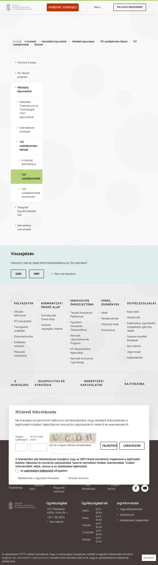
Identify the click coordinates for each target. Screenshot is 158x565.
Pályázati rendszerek (129, 7)
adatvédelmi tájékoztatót (39, 470)
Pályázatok (24, 303)
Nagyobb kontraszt (59, 489)
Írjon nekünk (134, 346)
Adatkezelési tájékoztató (134, 520)
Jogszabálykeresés (131, 509)
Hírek (104, 312)
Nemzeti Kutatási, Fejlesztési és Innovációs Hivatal (23, 522)
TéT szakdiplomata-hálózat (113, 41)
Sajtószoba (135, 383)
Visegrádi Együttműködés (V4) (26, 211)
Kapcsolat (133, 311)
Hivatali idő (133, 317)
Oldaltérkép (16, 487)
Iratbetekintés (135, 357)
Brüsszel (38, 44)
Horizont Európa (26, 62)
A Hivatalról (30, 41)
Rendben (149, 557)
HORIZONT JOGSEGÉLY (63, 7)
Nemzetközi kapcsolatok (54, 41)
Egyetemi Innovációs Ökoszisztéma (78, 326)
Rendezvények (109, 318)
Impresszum (127, 514)
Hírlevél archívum (78, 478)
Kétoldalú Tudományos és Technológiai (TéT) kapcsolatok (28, 110)
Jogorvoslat (134, 351)
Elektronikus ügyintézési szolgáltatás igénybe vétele (141, 327)
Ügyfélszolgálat (141, 303)
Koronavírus (108, 330)
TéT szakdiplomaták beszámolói (31, 193)
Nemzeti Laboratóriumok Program (79, 339)
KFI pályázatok (22, 321)
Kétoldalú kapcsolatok (83, 41)
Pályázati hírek (109, 324)
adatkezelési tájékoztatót (72, 466)
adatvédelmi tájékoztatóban (33, 557)
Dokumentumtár (23, 336)
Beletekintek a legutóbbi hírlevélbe (38, 478)
